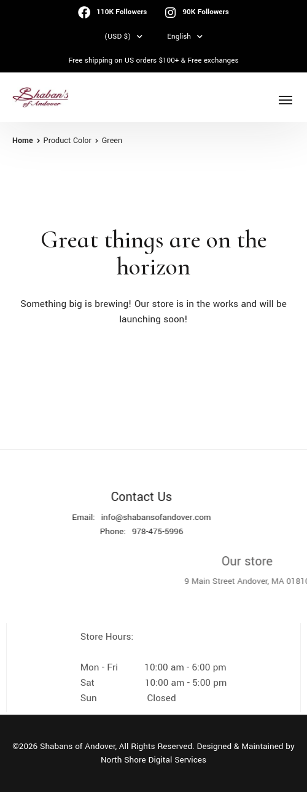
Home (22, 140)
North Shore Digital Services (153, 760)
